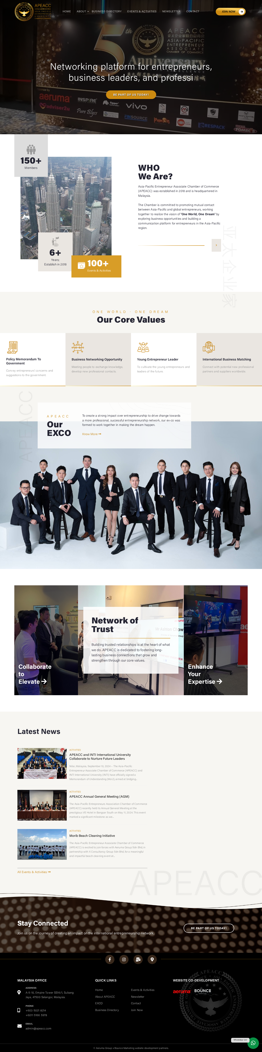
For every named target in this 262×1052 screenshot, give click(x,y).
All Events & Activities (34, 872)
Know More (91, 434)
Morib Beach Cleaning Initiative (92, 836)
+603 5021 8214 (36, 1010)
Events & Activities (142, 11)
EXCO (99, 1003)
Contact (192, 11)
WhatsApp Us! (240, 1040)
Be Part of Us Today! (209, 928)
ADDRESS (31, 988)
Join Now (137, 1010)
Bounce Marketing (124, 1048)
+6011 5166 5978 (36, 1015)
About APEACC (105, 997)
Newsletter (171, 11)
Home (67, 11)
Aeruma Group (104, 1048)
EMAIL (29, 1024)
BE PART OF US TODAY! (131, 95)
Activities (75, 750)
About (81, 11)
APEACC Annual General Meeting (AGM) (99, 796)
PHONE (30, 1006)
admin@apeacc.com (38, 1028)
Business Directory (107, 11)
